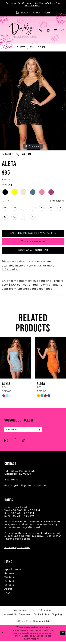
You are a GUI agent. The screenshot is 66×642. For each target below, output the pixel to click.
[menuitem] (41, 30)
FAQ (7, 594)
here (39, 639)
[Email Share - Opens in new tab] (29, 154)
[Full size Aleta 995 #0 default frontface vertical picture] (33, 101)
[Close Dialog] (3, 634)
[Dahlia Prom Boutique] (23, 30)
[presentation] (15, 358)
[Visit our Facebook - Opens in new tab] (15, 441)
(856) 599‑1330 (12, 481)
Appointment (12, 570)
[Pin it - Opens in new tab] (23, 154)
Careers (9, 586)
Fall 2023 (37, 47)
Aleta (21, 47)
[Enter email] (23, 430)
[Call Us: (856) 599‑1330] (41, 30)
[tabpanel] (33, 101)
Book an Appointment (17, 549)
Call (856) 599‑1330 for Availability (33, 233)
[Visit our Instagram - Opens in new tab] (6, 441)
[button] (55, 30)
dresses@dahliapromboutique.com (26, 487)
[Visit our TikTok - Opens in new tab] (23, 441)
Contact (9, 582)
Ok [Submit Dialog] (62, 634)
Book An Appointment (33, 251)
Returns (9, 574)
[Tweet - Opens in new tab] (17, 154)
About (8, 590)
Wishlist (9, 578)
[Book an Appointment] (33, 13)
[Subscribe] (40, 430)
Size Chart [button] (56, 201)
